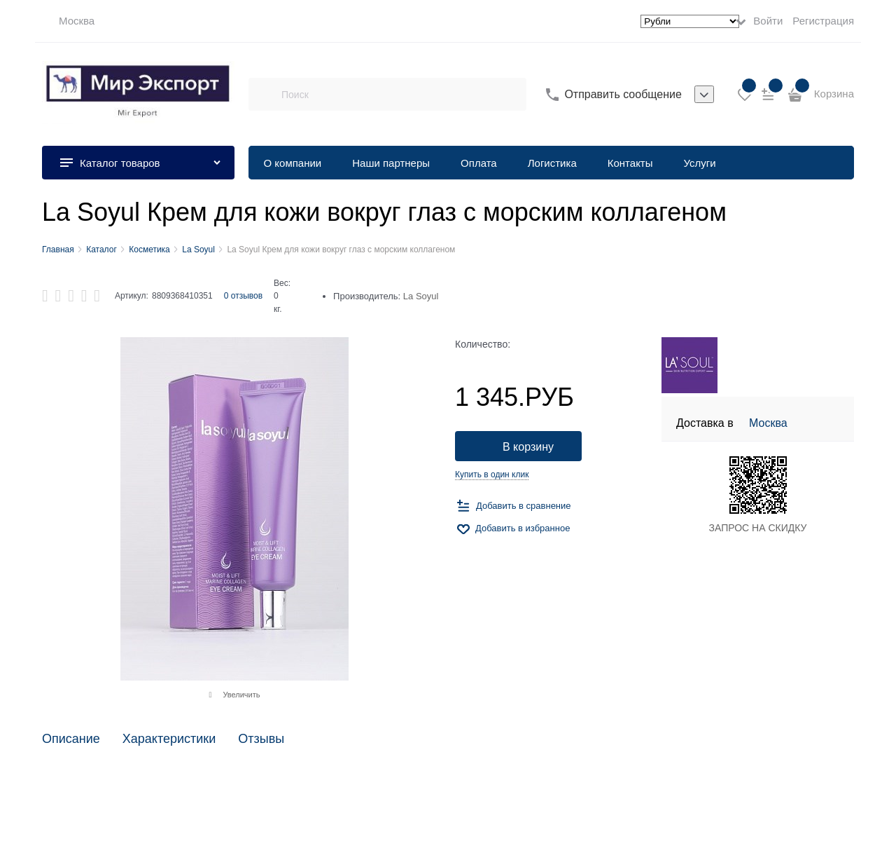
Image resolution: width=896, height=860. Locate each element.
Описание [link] (71, 739)
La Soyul (421, 296)
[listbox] (704, 95)
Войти (768, 21)
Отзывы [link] (261, 739)
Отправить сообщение (622, 94)
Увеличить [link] (241, 694)
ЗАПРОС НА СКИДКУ (758, 527)
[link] (68, 21)
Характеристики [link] (169, 739)
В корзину (528, 447)
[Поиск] (264, 94)
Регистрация (823, 21)
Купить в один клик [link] (491, 474)
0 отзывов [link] (243, 296)
